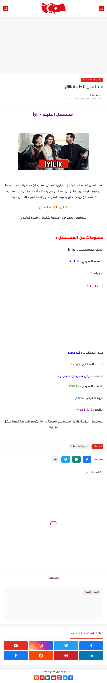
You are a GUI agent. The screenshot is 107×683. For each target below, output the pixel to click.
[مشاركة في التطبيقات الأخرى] (55, 459)
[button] (87, 459)
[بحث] (5, 8)
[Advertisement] (53, 45)
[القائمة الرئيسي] (101, 8)
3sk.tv (40, 672)
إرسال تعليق (92, 592)
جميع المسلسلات (92, 80)
